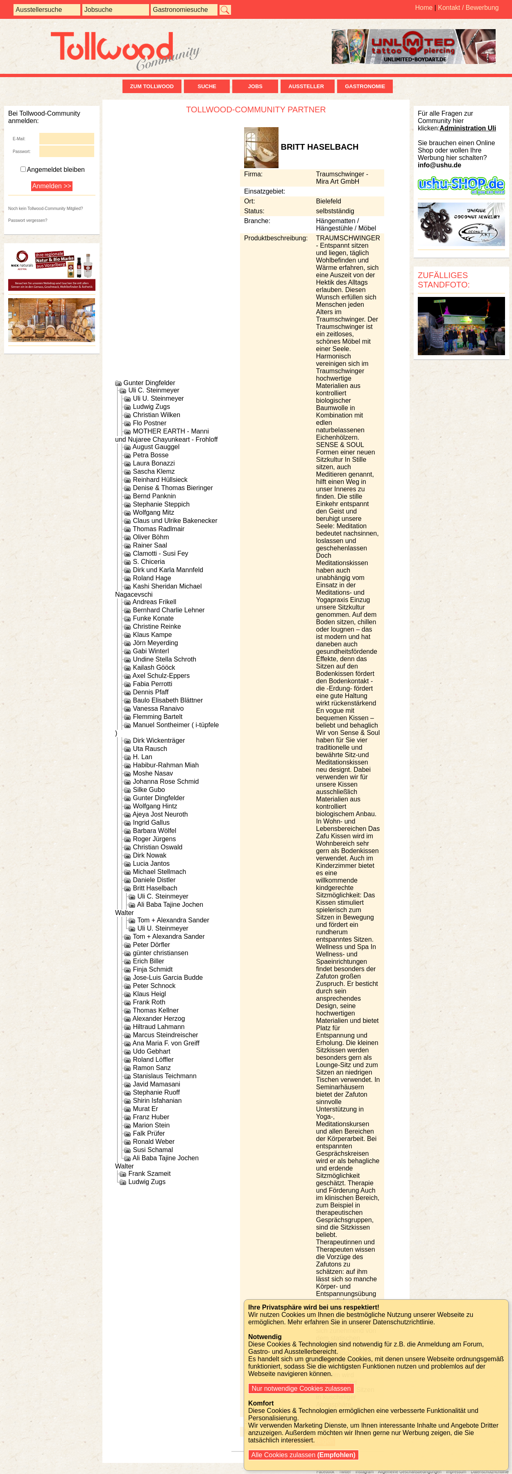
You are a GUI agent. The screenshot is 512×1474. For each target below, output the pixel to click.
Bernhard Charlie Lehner (168, 610)
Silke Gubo (149, 789)
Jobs (255, 86)
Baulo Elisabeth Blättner (168, 700)
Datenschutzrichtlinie (489, 1471)
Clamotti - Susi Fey (160, 553)
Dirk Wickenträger (159, 740)
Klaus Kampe (152, 634)
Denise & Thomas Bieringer (173, 487)
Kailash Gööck (154, 667)
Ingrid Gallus (151, 822)
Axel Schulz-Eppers (161, 675)
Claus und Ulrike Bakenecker (175, 520)
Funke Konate (153, 618)
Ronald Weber (153, 1141)
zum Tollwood (152, 86)
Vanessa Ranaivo (158, 708)
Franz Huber (151, 1116)
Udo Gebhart (151, 1051)
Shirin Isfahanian (157, 1100)
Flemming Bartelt (157, 716)
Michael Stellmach (159, 871)
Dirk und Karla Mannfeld (168, 569)
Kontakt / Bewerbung (468, 7)
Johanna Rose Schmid (166, 781)
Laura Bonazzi (153, 463)
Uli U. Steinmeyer (158, 398)
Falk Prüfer (149, 1133)
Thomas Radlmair (158, 528)
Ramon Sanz (152, 1067)
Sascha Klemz (153, 471)
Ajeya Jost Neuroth (160, 814)
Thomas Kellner (156, 1010)
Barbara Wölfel (154, 830)
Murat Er (145, 1108)
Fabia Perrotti (152, 683)
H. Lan (142, 756)
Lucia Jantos (151, 863)
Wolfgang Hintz (155, 806)
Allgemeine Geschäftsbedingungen (410, 1471)
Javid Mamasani (156, 1084)
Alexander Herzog (159, 1018)
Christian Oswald (157, 847)
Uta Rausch (150, 748)
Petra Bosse (150, 455)
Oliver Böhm (151, 537)
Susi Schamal (153, 1149)
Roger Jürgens (154, 838)
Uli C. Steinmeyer (153, 390)
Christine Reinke (157, 626)
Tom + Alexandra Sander (173, 920)
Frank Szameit (149, 1173)
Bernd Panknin (154, 496)
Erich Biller (148, 961)
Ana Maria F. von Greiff (166, 1043)
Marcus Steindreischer (165, 1034)
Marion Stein (151, 1125)
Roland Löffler (153, 1059)
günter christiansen (160, 952)
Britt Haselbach (155, 888)
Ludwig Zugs (151, 406)
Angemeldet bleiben (52, 169)
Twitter (345, 1471)
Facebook (325, 1471)
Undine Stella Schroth (164, 659)
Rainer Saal (150, 545)
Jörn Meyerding (155, 642)
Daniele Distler (154, 879)
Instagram (365, 1471)
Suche (206, 86)
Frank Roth (149, 1002)
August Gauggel (156, 446)
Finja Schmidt (152, 969)
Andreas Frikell (155, 601)
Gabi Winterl (151, 651)
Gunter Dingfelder (149, 382)
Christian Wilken (156, 414)
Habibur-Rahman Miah (166, 765)
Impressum (456, 1471)
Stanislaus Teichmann (164, 1075)
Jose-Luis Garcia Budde (168, 977)
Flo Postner (149, 423)
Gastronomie (365, 86)
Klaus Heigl (149, 993)
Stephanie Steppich (161, 504)
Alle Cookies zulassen (303, 1454)
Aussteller (307, 86)
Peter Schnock (154, 985)
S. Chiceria (149, 561)
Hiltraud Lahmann (158, 1026)
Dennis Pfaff (150, 692)
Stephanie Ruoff (156, 1092)
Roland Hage (152, 578)
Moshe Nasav (153, 773)
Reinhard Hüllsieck (160, 479)
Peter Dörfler (151, 944)
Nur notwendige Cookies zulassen (301, 1388)
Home (424, 7)
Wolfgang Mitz (153, 512)
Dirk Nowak (149, 855)
